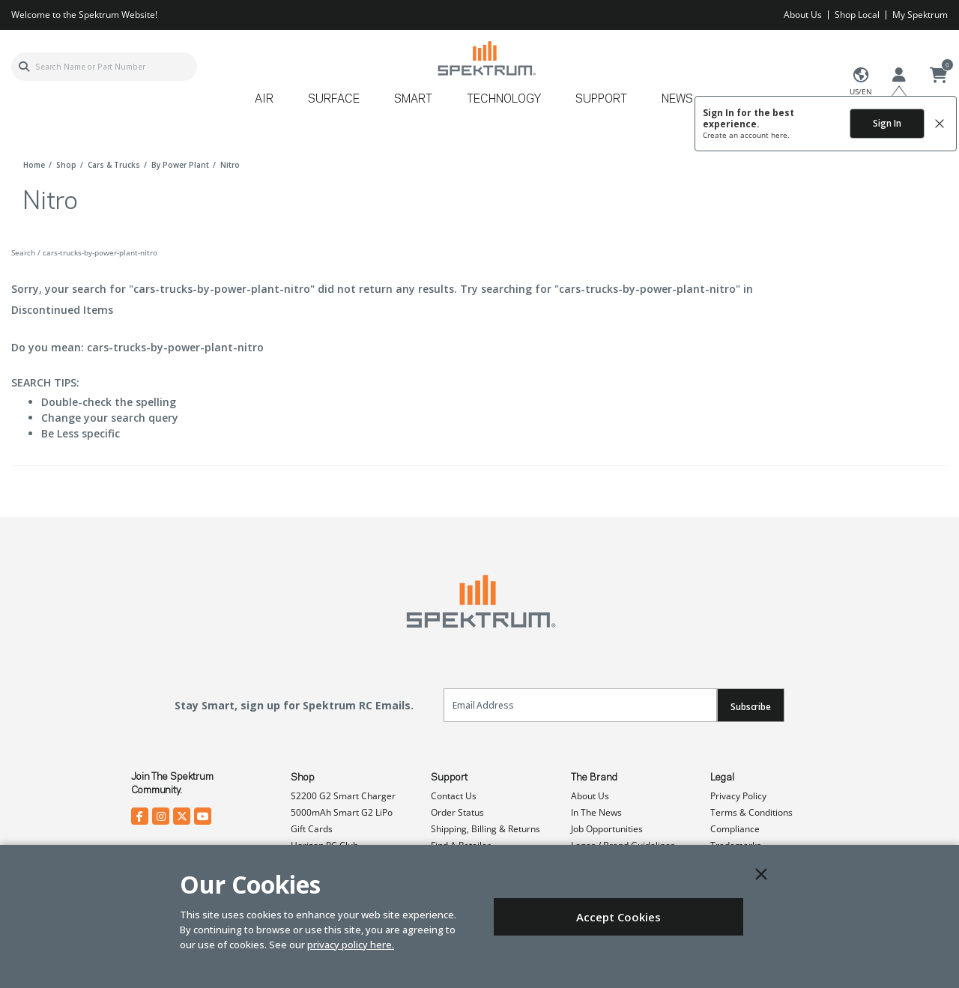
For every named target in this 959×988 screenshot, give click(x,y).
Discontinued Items (62, 310)
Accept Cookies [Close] (618, 916)
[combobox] (104, 66)
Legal (722, 777)
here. (780, 135)
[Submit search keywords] (24, 66)
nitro (230, 165)
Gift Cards (312, 828)
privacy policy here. (350, 944)
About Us (803, 14)
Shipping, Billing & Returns (485, 828)
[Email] (580, 705)
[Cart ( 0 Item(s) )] (939, 76)
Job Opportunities (607, 828)
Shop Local (857, 14)
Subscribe (750, 706)
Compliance (735, 828)
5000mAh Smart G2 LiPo (342, 812)
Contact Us (454, 796)
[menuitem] (270, 104)
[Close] (761, 874)
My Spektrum (920, 14)
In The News (596, 812)
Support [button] (601, 99)
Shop (303, 777)
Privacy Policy (738, 796)
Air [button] (264, 99)
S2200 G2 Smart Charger (343, 796)
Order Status (457, 812)
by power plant (180, 165)
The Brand (594, 777)
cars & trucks (114, 165)
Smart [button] (413, 99)
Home (34, 165)
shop (66, 165)
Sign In (887, 123)
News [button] (677, 99)
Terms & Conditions (751, 812)
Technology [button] (504, 99)
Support (449, 777)
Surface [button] (334, 99)
